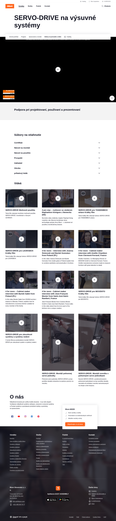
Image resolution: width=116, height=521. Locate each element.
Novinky (12, 438)
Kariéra (64, 441)
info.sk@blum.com (19, 501)
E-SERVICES (106, 1)
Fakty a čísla (66, 444)
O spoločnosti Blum (67, 438)
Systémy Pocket (14, 456)
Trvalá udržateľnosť (67, 456)
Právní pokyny (86, 517)
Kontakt (92, 435)
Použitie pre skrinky (15, 464)
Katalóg (83, 1)
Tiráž (77, 517)
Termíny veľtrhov (67, 461)
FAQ (93, 504)
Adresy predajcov (93, 447)
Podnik (65, 435)
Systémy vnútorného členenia (18, 458)
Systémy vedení (14, 453)
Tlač (63, 464)
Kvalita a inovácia (67, 453)
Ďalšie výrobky (14, 467)
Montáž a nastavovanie (42, 455)
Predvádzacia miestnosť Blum (97, 450)
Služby (38, 435)
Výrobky (13, 435)
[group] (13, 37)
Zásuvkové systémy (15, 450)
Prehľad (38, 438)
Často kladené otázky (42, 469)
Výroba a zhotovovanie (42, 452)
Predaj (38, 458)
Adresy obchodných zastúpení (97, 444)
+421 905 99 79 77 (19, 504)
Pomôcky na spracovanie (17, 470)
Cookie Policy (97, 517)
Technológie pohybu (15, 461)
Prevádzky (65, 447)
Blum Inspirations (94, 1)
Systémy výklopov (15, 444)
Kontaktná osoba (93, 438)
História (64, 450)
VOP (104, 517)
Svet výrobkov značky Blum (17, 441)
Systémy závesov (15, 447)
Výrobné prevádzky (94, 441)
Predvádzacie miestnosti (95, 453)
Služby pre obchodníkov (43, 461)
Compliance (65, 458)
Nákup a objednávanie (42, 446)
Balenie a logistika (41, 449)
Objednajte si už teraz (75, 424)
